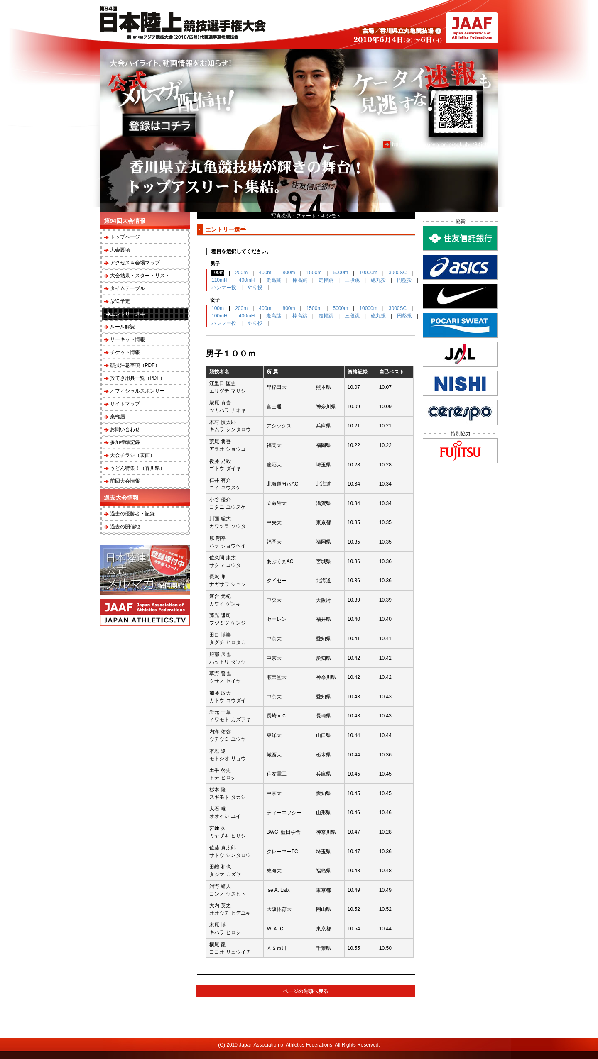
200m (241, 273)
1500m (314, 273)
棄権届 (117, 417)
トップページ (125, 237)
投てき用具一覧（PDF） (137, 378)
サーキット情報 (127, 339)
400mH (247, 280)
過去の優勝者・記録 (132, 514)
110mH (219, 280)
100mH (219, 316)
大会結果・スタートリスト (140, 275)
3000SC (398, 273)
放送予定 (120, 301)
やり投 (255, 287)
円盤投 (404, 280)
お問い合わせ (125, 429)
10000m (368, 273)
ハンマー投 (223, 287)
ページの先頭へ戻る (305, 991)
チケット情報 (125, 352)
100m (217, 308)
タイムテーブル (127, 288)
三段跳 (352, 280)
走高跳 (273, 280)
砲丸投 (378, 280)
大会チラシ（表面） (132, 455)
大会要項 (120, 250)
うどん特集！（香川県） (137, 468)
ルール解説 (122, 326)
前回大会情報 (125, 481)
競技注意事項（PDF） (135, 365)
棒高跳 (299, 280)
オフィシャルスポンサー (137, 391)
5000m (340, 273)
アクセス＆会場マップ (135, 263)
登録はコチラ (159, 125)
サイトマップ (125, 404)
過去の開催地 (125, 527)
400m (265, 273)
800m (288, 273)
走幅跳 (326, 280)
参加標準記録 (125, 442)
